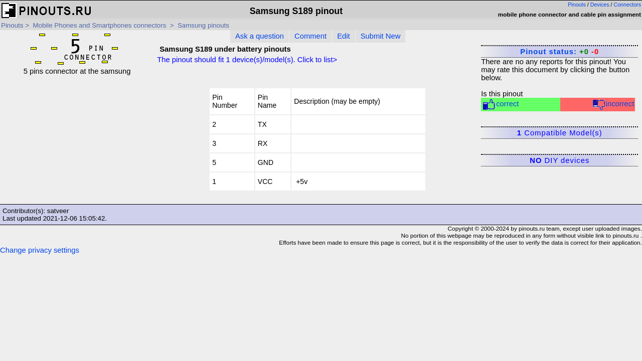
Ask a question (259, 36)
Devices (599, 5)
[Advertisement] (77, 138)
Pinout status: (559, 52)
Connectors (627, 5)
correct (500, 104)
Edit (343, 36)
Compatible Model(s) (559, 133)
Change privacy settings (39, 250)
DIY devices (559, 160)
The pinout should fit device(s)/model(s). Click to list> (247, 60)
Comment (310, 36)
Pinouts (577, 5)
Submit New (381, 36)
